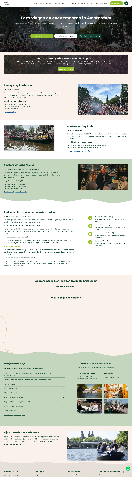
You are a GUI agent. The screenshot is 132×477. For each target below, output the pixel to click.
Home (37, 475)
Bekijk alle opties (66, 69)
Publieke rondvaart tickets (90, 36)
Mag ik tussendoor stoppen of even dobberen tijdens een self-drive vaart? (28, 380)
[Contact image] (89, 390)
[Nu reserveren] (116, 3)
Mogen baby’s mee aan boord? (13, 397)
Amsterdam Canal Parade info (78, 151)
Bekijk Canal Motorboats (13, 445)
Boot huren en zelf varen (42, 3)
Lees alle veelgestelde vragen (15, 415)
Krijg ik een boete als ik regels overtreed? (17, 402)
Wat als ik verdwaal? (10, 388)
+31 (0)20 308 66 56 (85, 376)
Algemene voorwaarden (11, 475)
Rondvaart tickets (60, 3)
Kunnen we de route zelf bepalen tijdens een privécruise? (23, 368)
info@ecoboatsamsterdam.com (88, 378)
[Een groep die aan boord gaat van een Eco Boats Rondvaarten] (116, 406)
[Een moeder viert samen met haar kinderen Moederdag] (89, 406)
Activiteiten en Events (98, 3)
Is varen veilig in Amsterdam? (13, 406)
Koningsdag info (10, 112)
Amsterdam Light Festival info (15, 192)
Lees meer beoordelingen (66, 286)
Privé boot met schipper (79, 3)
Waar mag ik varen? (10, 384)
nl (126, 3)
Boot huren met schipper (66, 36)
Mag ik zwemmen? (10, 410)
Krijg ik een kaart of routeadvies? (14, 393)
